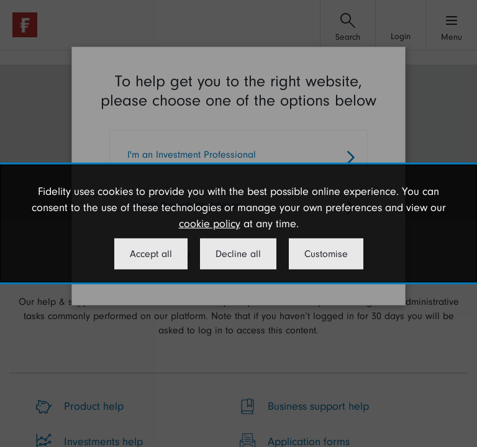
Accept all (151, 254)
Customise (326, 254)
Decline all (238, 254)
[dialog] (238, 223)
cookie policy (209, 223)
